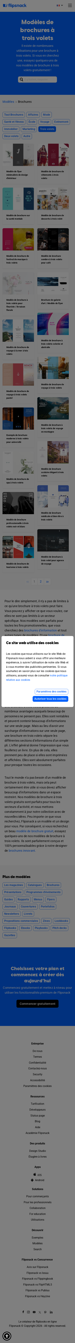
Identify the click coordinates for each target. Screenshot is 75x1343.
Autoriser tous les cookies (50, 698)
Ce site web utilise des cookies (37, 645)
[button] (6, 1336)
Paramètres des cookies (51, 691)
